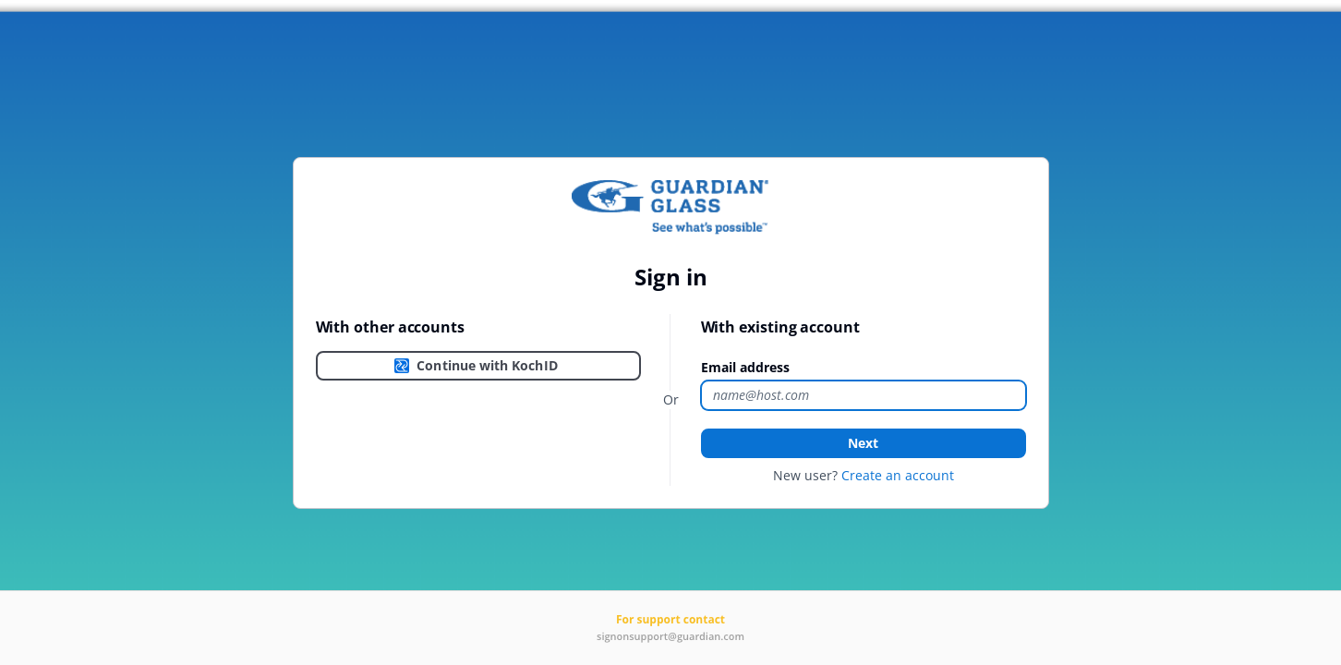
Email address (745, 367)
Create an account (897, 475)
